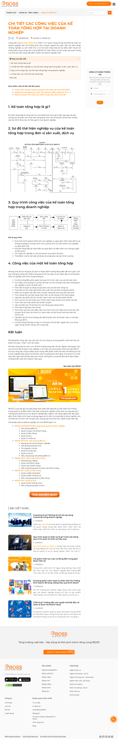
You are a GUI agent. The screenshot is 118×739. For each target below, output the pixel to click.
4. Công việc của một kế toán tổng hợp (40, 263)
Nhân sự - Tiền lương (28, 13)
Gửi (100, 102)
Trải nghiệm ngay (99, 4)
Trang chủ (11, 13)
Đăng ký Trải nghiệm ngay (59, 652)
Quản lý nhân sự (48, 13)
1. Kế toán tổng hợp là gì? (29, 107)
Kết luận (15, 332)
